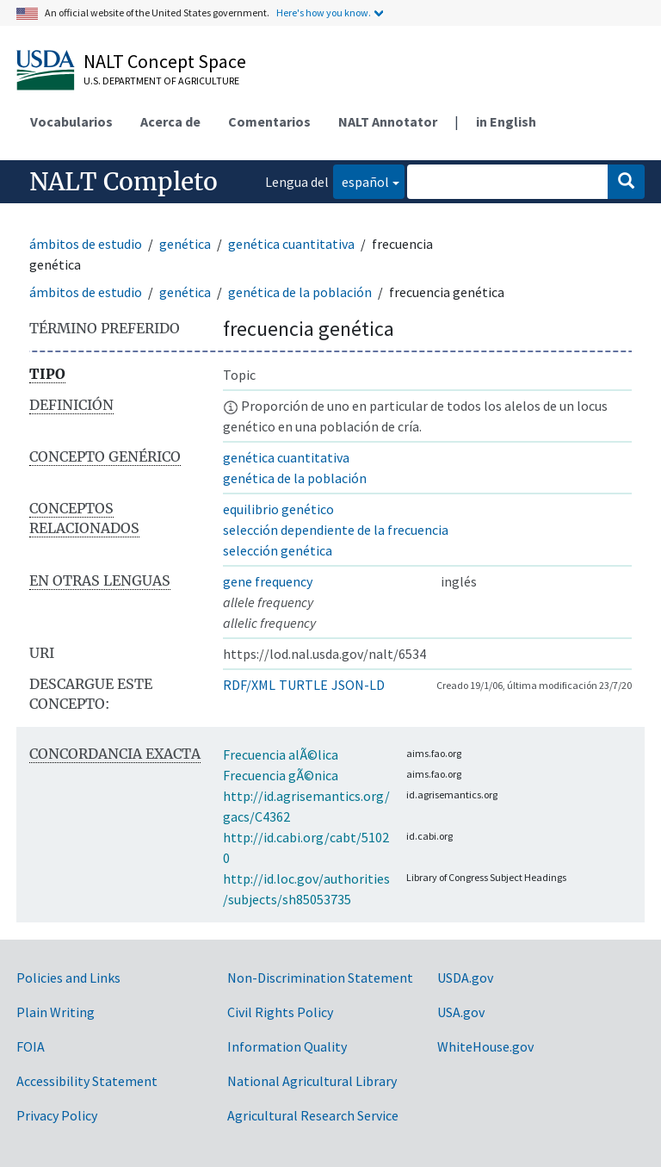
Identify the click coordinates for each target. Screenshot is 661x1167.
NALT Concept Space (164, 61)
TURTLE (303, 684)
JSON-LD (358, 684)
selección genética (277, 550)
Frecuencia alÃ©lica (280, 754)
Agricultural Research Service (312, 1115)
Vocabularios (71, 121)
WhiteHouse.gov (485, 1046)
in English (506, 121)
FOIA (30, 1046)
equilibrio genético (278, 509)
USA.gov (461, 1012)
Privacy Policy (56, 1115)
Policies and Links (68, 977)
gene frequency (267, 581)
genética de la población (300, 292)
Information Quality (287, 1046)
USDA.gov (465, 977)
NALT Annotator (387, 121)
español (361, 180)
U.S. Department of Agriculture (161, 80)
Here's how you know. (323, 12)
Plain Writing (55, 1012)
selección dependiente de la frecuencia (335, 529)
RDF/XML (249, 684)
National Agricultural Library (312, 1080)
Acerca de (170, 121)
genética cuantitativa (291, 243)
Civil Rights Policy (280, 1012)
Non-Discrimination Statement (320, 977)
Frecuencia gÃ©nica (280, 775)
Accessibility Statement (87, 1080)
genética (185, 243)
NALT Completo (123, 181)
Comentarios (269, 121)
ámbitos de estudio (85, 243)
